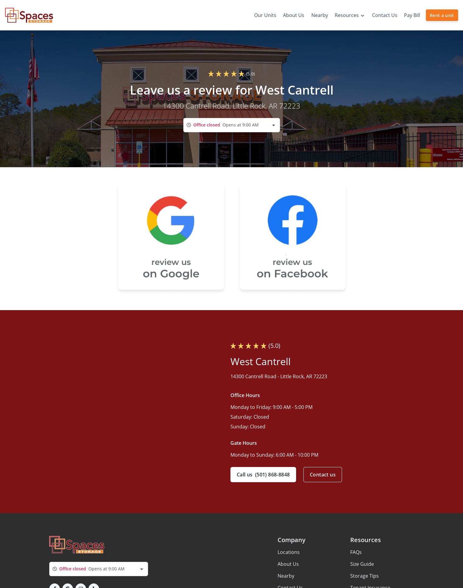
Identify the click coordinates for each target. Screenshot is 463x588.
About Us (288, 564)
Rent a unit (442, 15)
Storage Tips (364, 575)
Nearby (286, 575)
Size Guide (362, 564)
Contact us (323, 474)
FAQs (356, 552)
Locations (289, 552)
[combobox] (231, 125)
